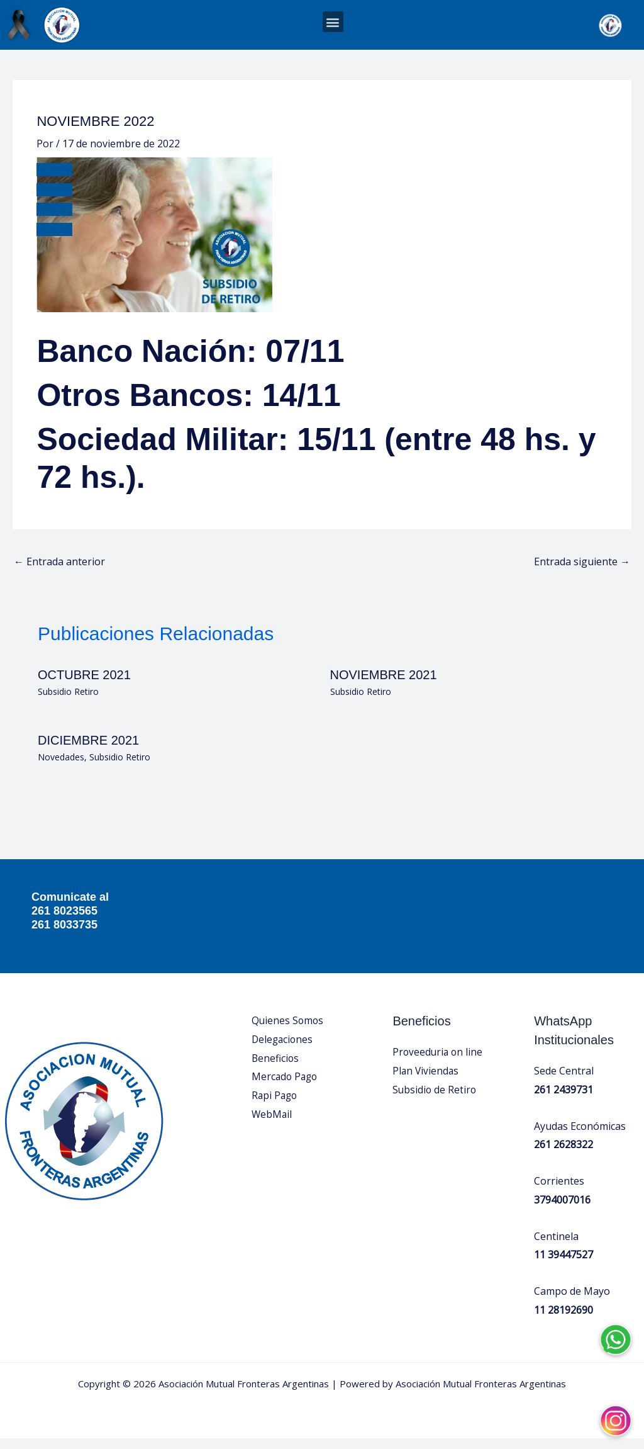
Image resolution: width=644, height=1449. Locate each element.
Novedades (61, 767)
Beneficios (276, 1068)
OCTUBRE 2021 (84, 685)
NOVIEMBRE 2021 (383, 685)
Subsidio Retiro (68, 702)
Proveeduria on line (438, 1062)
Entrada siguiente (582, 572)
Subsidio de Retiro (435, 1100)
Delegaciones (283, 1049)
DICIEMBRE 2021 (88, 750)
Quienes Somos (288, 1031)
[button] (333, 21)
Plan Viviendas (426, 1081)
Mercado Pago (286, 1087)
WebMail (272, 1124)
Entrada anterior (59, 572)
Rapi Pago (275, 1105)
